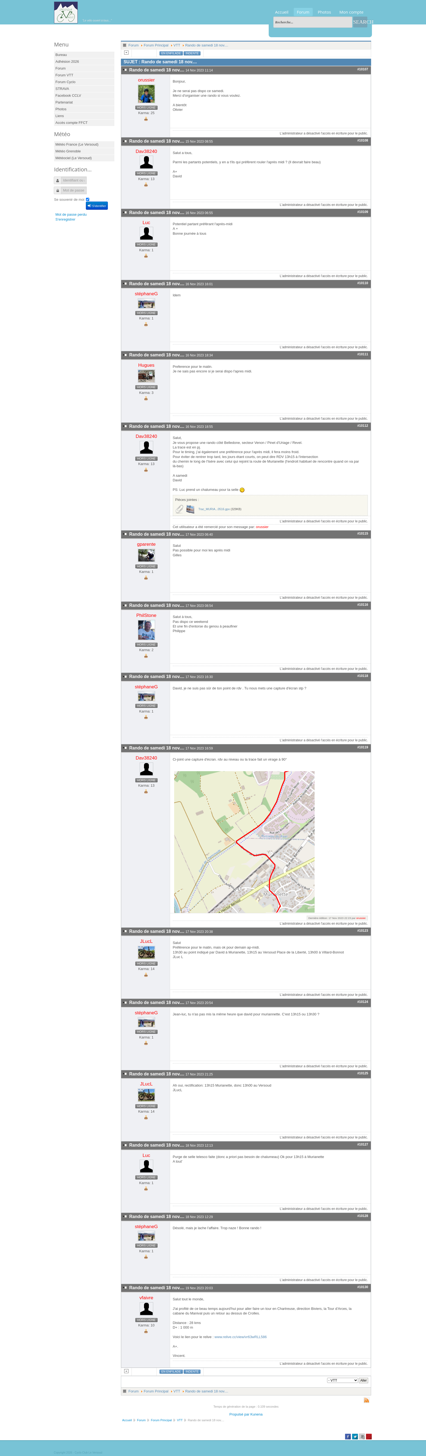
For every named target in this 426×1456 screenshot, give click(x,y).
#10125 (362, 1073)
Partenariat (64, 102)
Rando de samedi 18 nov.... (206, 45)
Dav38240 (146, 151)
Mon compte (351, 12)
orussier (146, 80)
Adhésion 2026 (67, 61)
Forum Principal (156, 45)
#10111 (362, 354)
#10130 (362, 1287)
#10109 (362, 212)
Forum (303, 12)
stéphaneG (146, 293)
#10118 (362, 676)
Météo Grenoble (68, 151)
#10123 (362, 931)
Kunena (256, 1414)
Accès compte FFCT (71, 123)
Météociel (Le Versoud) (73, 158)
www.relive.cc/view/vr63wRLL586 (241, 1337)
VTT (177, 45)
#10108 (362, 140)
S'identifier (97, 205)
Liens (59, 116)
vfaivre (146, 1297)
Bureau (61, 55)
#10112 (362, 426)
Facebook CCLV (68, 95)
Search (360, 22)
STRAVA (62, 89)
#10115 (362, 533)
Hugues (146, 365)
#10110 (362, 283)
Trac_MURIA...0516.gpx (214, 509)
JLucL (146, 941)
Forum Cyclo (65, 82)
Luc (146, 222)
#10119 (362, 747)
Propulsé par (239, 1414)
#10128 (362, 1216)
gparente (146, 544)
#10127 (362, 1144)
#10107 (362, 69)
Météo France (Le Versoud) (76, 144)
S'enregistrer (65, 219)
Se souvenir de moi (69, 199)
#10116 (362, 605)
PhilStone (146, 615)
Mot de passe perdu (71, 214)
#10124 (362, 1002)
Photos (324, 12)
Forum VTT (64, 75)
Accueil (282, 12)
